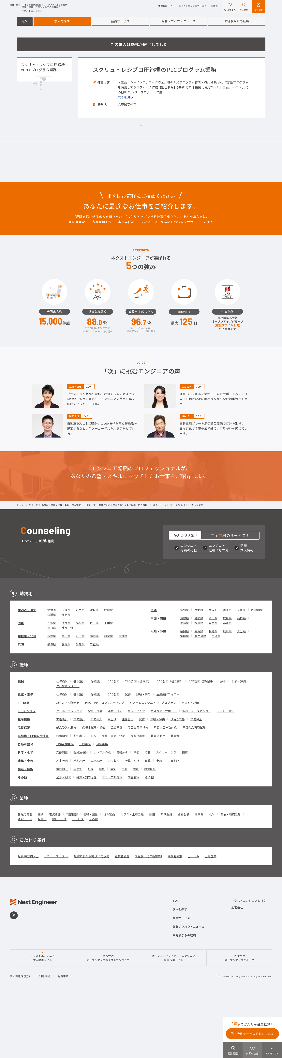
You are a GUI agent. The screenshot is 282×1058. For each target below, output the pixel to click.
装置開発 (62, 796)
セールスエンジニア (69, 771)
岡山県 (213, 679)
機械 (21, 742)
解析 (223, 742)
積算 (148, 821)
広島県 (227, 679)
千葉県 (108, 683)
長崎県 (213, 692)
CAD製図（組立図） (170, 742)
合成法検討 (80, 813)
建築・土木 (25, 821)
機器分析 (122, 813)
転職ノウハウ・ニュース (179, 21)
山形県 (51, 675)
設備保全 (196, 780)
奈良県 (241, 670)
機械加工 (62, 829)
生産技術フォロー (68, 747)
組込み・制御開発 (68, 763)
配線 (90, 829)
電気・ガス (59, 880)
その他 (22, 838)
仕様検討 (62, 742)
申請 (159, 821)
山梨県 (108, 696)
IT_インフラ (27, 771)
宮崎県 (184, 696)
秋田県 (108, 670)
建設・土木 (25, 880)
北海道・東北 (27, 670)
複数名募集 (175, 917)
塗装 (124, 829)
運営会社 (215, 6)
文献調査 (62, 813)
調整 (102, 829)
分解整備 (102, 805)
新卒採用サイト (166, 6)
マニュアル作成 (112, 838)
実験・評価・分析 (113, 796)
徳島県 (184, 683)
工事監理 (173, 821)
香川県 (198, 683)
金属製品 (183, 875)
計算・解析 (132, 821)
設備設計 (79, 780)
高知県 (227, 683)
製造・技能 (25, 829)
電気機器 (55, 875)
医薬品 (199, 875)
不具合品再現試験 (194, 788)
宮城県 (94, 670)
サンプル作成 (102, 813)
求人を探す (62, 21)
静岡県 (66, 705)
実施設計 (96, 821)
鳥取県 (184, 679)
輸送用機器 (25, 875)
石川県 (80, 696)
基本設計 (79, 742)
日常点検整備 (65, 805)
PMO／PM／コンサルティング (105, 763)
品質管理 (117, 788)
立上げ (112, 780)
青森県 (66, 670)
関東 (21, 683)
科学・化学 (25, 813)
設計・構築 (95, 771)
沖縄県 (216, 696)
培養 (148, 813)
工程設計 (62, 780)
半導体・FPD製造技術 (33, 796)
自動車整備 (25, 805)
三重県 (94, 705)
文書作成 (134, 838)
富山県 (66, 696)
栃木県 (66, 683)
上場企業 (210, 917)
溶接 (113, 829)
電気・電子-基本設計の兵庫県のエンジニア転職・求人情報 (116, 548)
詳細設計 (96, 742)
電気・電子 (25, 755)
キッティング (136, 771)
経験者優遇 (122, 917)
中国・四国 (158, 679)
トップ (20, 548)
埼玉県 (94, 683)
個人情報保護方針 (21, 1037)
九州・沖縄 (158, 692)
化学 (212, 875)
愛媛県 (213, 683)
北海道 (51, 670)
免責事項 (63, 1037)
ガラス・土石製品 (132, 875)
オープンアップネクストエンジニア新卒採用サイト (173, 1018)
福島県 (66, 675)
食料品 (42, 880)
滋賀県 (184, 670)
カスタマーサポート (164, 771)
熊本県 (227, 692)
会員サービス (120, 21)
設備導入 (96, 780)
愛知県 (80, 705)
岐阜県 (51, 705)
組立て (77, 829)
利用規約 (44, 1037)
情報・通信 (90, 875)
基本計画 (62, 821)
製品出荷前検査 (138, 788)
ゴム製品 (109, 875)
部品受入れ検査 (66, 788)
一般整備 (85, 805)
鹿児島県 (200, 696)
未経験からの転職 (236, 21)
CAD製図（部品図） (201, 742)
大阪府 (213, 670)
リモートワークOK (56, 917)
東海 (21, 705)
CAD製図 (113, 742)
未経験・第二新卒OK (148, 917)
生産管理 (128, 780)
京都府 (198, 670)
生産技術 (24, 780)
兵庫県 (227, 670)
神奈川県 (67, 688)
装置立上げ (158, 796)
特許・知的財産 (86, 838)
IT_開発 (23, 763)
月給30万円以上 (28, 917)
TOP (176, 961)
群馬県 (80, 683)
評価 (136, 813)
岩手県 (80, 670)
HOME (25, 21)
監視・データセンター (196, 771)
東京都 (51, 688)
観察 (185, 813)
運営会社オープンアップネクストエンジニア (108, 1018)
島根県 (198, 679)
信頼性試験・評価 (93, 788)
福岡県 (184, 692)
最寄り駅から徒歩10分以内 (91, 917)
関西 (154, 670)
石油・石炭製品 (230, 875)
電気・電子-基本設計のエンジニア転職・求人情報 (55, 548)
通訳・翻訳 (63, 838)
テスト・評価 (190, 763)
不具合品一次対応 (165, 788)
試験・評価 (238, 742)
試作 (128, 755)
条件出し (79, 796)
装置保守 (176, 796)
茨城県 (51, 683)
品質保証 (24, 788)
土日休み (193, 917)
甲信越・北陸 (27, 696)
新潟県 (51, 696)
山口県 (241, 679)
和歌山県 (257, 670)
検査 (136, 829)
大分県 (241, 692)
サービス (78, 880)
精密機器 (72, 875)
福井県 (94, 696)
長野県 (123, 696)
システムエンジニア (143, 763)
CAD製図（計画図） (138, 742)
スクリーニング (166, 813)
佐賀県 (198, 692)
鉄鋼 (152, 875)
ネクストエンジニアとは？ (192, 6)
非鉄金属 (166, 875)
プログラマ (168, 763)
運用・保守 (115, 771)
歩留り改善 (177, 780)
